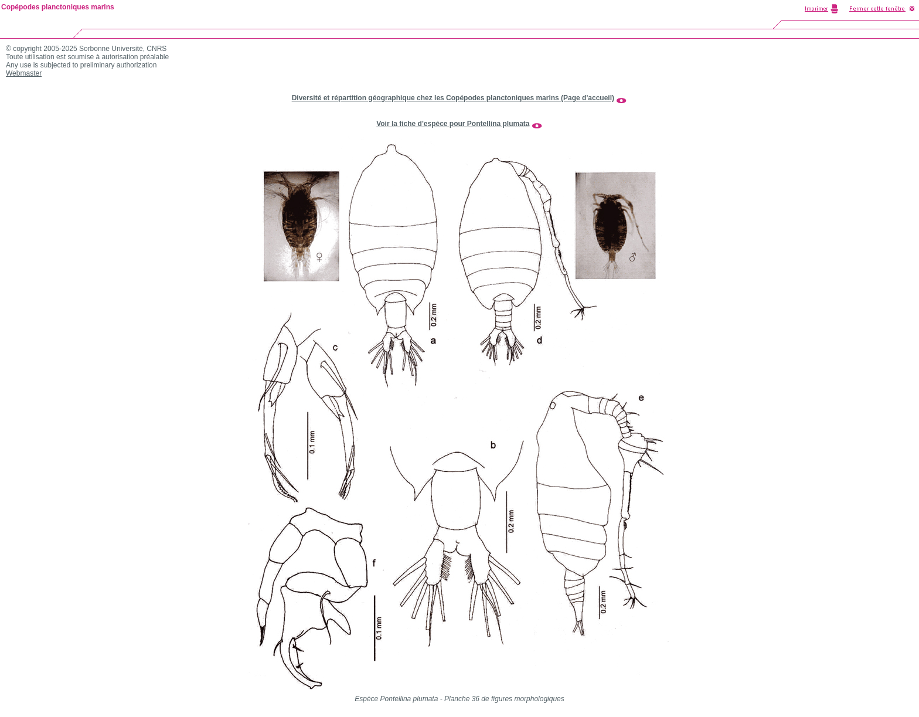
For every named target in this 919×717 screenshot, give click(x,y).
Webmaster (24, 73)
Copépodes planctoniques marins (57, 7)
